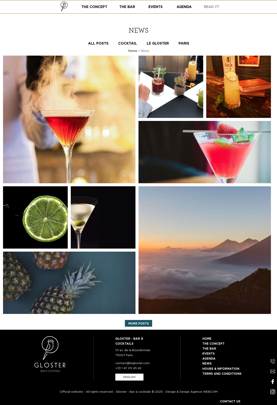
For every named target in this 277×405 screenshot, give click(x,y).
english (129, 377)
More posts (138, 323)
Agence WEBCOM (203, 391)
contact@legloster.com (132, 363)
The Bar (209, 348)
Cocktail (127, 43)
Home (132, 51)
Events (208, 353)
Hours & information (220, 368)
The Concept (213, 343)
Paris (184, 43)
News (207, 363)
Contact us (230, 401)
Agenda (209, 358)
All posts (98, 43)
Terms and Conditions (222, 373)
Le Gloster (158, 43)
